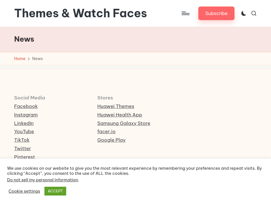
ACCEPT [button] (55, 191)
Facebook (26, 106)
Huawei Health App (119, 115)
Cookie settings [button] (24, 191)
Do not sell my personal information (42, 179)
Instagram (26, 115)
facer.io (106, 131)
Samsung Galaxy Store (123, 123)
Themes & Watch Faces (80, 13)
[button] (216, 13)
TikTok (21, 140)
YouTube (24, 131)
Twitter (22, 148)
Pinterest (24, 157)
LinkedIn (24, 123)
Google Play (111, 140)
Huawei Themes (115, 106)
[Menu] (185, 13)
